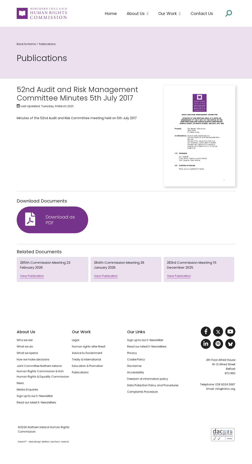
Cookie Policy (136, 359)
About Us (26, 332)
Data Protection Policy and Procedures (153, 385)
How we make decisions (33, 359)
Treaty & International (86, 359)
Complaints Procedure (142, 392)
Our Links (136, 332)
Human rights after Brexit (88, 346)
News (20, 383)
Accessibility (135, 372)
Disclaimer (134, 366)
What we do (25, 346)
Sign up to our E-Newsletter (35, 396)
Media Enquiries (27, 389)
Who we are (25, 340)
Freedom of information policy (147, 379)
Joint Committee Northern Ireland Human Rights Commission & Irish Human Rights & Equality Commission (43, 371)
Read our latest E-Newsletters (36, 402)
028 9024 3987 (225, 384)
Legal (75, 340)
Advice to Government (87, 353)
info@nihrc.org (225, 389)
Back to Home (26, 44)
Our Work (81, 332)
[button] (137, 14)
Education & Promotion (87, 366)
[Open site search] (228, 13)
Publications (47, 44)
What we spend (27, 353)
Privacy (132, 353)
